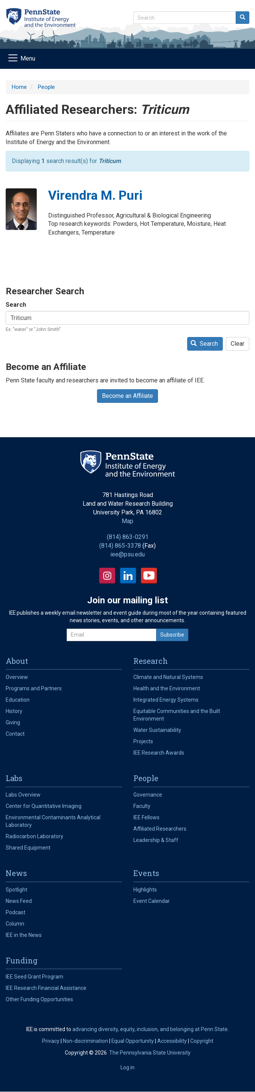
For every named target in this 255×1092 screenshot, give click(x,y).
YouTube (149, 576)
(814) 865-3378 (120, 545)
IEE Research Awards (158, 753)
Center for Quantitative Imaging (43, 806)
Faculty (141, 806)
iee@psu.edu (127, 554)
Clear (237, 343)
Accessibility (172, 1041)
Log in (127, 1067)
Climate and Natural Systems (168, 677)
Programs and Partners (34, 688)
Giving (13, 722)
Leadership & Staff (155, 840)
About (17, 661)
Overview (17, 677)
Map (127, 521)
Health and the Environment (166, 688)
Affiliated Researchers (159, 829)
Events (146, 873)
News (16, 873)
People (46, 87)
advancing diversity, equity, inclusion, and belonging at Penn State (150, 1029)
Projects (143, 741)
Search (16, 304)
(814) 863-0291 (128, 537)
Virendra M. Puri (95, 195)
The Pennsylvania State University (150, 1053)
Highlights (145, 890)
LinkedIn (128, 576)
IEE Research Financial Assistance (46, 988)
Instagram (107, 576)
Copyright (201, 1041)
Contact (15, 734)
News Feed (19, 901)
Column (15, 924)
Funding (22, 960)
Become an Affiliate (127, 395)
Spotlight (16, 890)
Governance (147, 795)
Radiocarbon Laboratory (34, 836)
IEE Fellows (146, 817)
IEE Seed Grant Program (34, 977)
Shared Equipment (28, 848)
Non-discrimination (85, 1041)
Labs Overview (23, 795)
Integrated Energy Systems (166, 700)
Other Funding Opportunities (39, 999)
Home (19, 87)
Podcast (15, 912)
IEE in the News (24, 935)
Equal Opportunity (132, 1041)
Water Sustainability (157, 730)
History (14, 711)
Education (18, 700)
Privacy (50, 1041)
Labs (14, 778)
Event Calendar (151, 901)
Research (150, 661)
